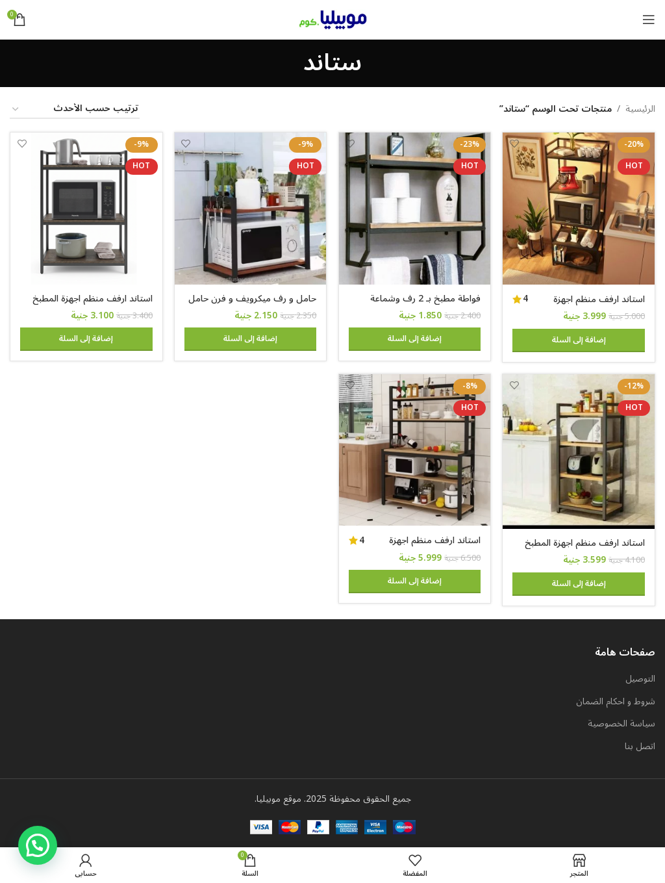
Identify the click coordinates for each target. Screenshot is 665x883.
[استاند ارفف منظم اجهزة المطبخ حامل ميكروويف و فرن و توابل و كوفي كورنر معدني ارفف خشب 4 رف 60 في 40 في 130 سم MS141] (580, 451)
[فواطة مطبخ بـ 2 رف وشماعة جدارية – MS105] (415, 208)
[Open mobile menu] (649, 19)
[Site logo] (333, 19)
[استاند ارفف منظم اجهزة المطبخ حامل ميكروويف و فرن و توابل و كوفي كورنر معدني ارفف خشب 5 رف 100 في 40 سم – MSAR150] (415, 450)
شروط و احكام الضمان (615, 701)
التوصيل (640, 678)
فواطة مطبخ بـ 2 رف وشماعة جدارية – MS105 (425, 304)
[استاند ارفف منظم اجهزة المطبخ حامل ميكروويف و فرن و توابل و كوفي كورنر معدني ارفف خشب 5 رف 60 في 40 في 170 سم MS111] (580, 208)
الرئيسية (640, 109)
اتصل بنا (640, 745)
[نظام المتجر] (75, 109)
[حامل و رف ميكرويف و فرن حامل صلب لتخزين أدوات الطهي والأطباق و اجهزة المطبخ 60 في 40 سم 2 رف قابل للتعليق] (250, 208)
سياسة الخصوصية (621, 723)
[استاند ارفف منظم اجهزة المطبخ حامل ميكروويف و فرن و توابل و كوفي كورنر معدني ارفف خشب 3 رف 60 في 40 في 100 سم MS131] (85, 208)
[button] (580, 339)
